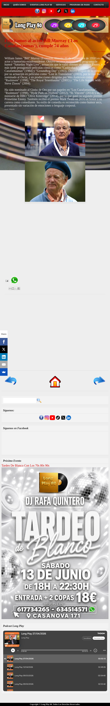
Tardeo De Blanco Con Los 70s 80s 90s (25, 465)
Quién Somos (19, 5)
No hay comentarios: (98, 51)
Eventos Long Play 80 (41, 5)
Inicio (6, 5)
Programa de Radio (80, 5)
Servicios (61, 5)
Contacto (99, 5)
